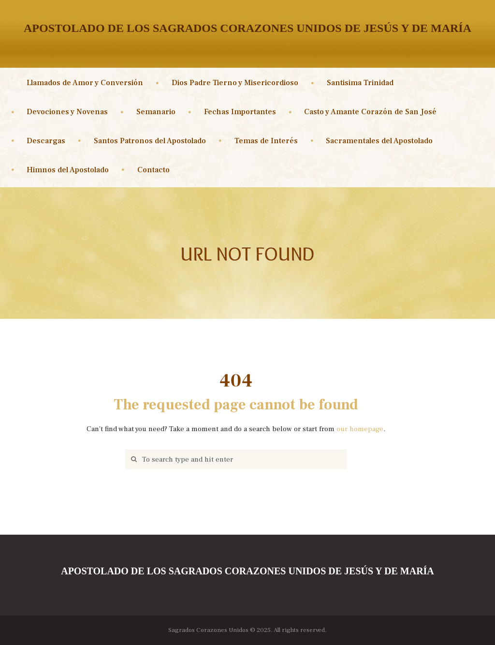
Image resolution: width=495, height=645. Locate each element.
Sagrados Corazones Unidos (208, 630)
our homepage (359, 429)
